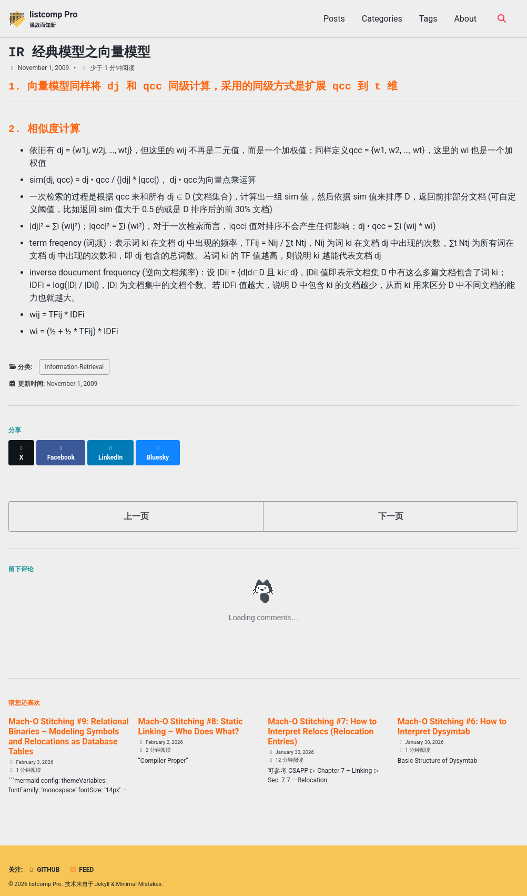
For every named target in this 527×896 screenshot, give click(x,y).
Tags (428, 19)
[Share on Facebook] (61, 448)
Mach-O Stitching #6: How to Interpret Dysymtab (452, 717)
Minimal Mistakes (139, 874)
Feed (81, 860)
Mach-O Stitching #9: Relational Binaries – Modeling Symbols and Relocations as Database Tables (68, 727)
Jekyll (102, 874)
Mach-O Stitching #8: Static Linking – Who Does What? (190, 717)
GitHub (43, 860)
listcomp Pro (53, 19)
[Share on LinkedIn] (111, 448)
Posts (334, 19)
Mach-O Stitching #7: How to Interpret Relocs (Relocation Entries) (322, 722)
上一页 (136, 507)
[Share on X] (21, 448)
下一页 (390, 507)
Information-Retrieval (74, 367)
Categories (382, 19)
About (465, 19)
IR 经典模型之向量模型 (79, 53)
